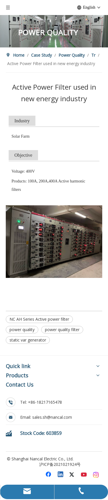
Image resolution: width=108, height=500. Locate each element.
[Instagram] (96, 474)
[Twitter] (72, 474)
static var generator (28, 340)
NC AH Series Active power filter (39, 319)
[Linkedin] (60, 474)
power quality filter (62, 329)
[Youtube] (84, 474)
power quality (22, 329)
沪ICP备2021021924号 (60, 464)
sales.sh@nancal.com (52, 417)
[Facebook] (49, 474)
